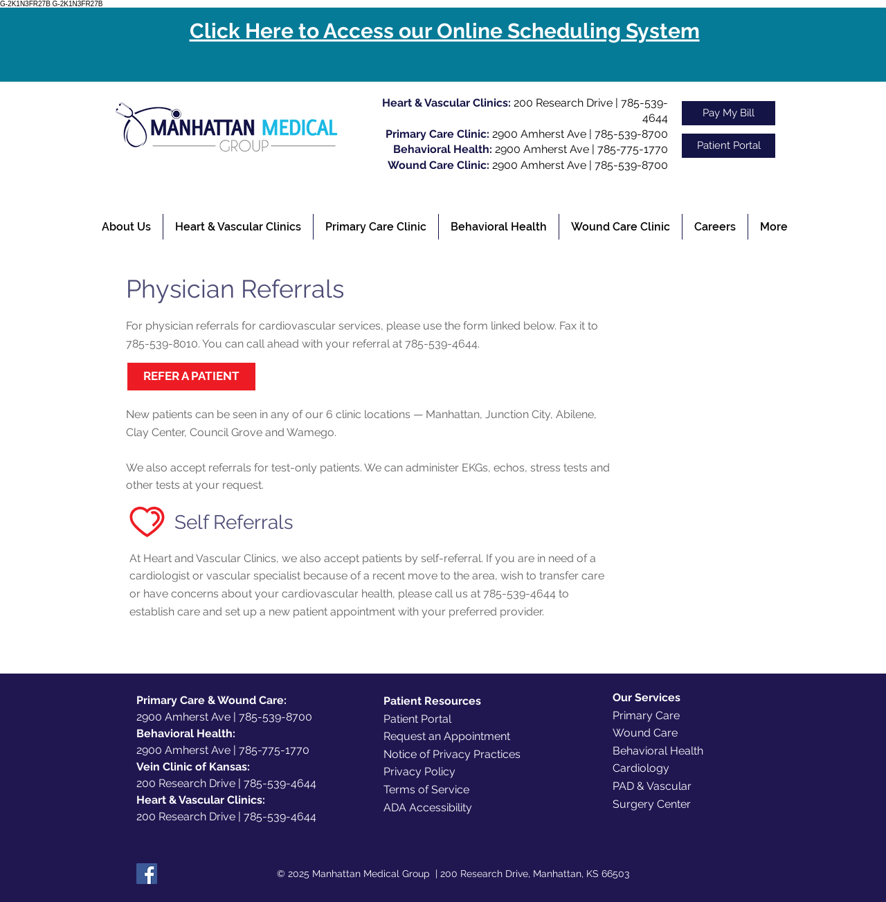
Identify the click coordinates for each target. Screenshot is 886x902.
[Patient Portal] (728, 146)
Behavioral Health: (185, 733)
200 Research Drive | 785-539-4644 (226, 783)
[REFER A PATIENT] (191, 376)
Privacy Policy (419, 771)
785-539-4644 (441, 343)
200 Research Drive (563, 102)
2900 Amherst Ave (539, 134)
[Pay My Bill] (728, 113)
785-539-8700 (631, 134)
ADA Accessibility (427, 807)
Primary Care (646, 715)
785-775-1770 (632, 149)
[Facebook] (146, 873)
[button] (126, 227)
